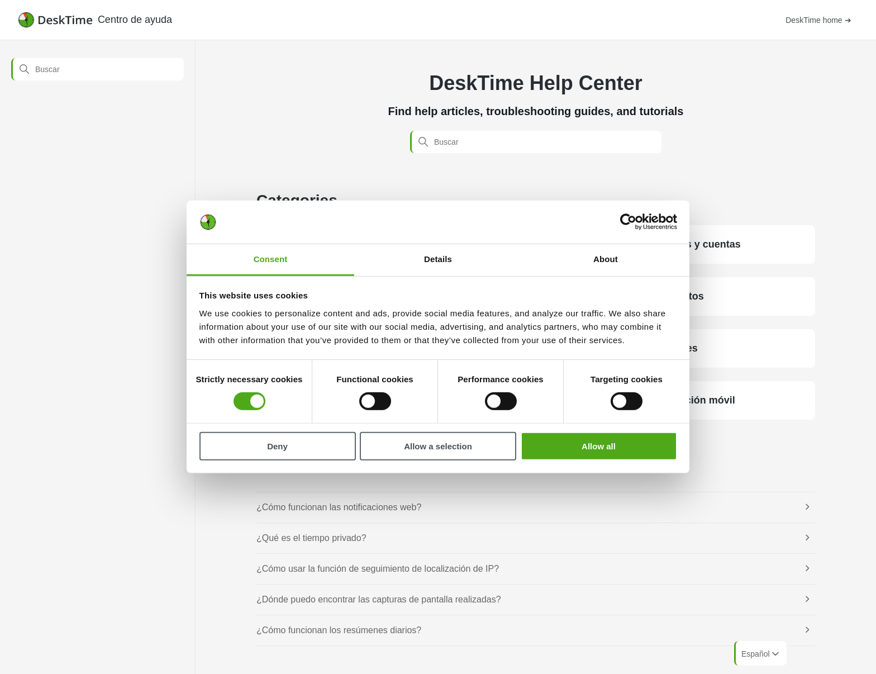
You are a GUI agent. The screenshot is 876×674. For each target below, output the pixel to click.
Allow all (599, 445)
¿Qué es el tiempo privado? (311, 538)
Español (761, 653)
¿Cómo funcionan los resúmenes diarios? (338, 630)
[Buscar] (97, 69)
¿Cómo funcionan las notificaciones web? (338, 507)
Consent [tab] (271, 259)
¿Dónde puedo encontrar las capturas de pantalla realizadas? (378, 599)
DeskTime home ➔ (818, 20)
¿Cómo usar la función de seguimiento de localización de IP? (377, 568)
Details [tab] (438, 259)
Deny (277, 445)
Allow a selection (438, 445)
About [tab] (605, 259)
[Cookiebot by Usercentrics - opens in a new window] (628, 221)
